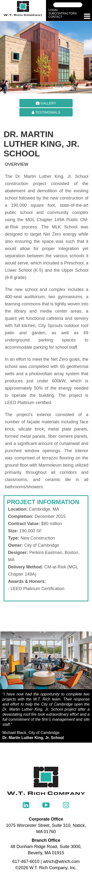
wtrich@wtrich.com (61, 861)
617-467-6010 (25, 861)
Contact (55, 17)
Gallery (46, 103)
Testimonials (46, 112)
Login (52, 10)
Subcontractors (62, 13)
